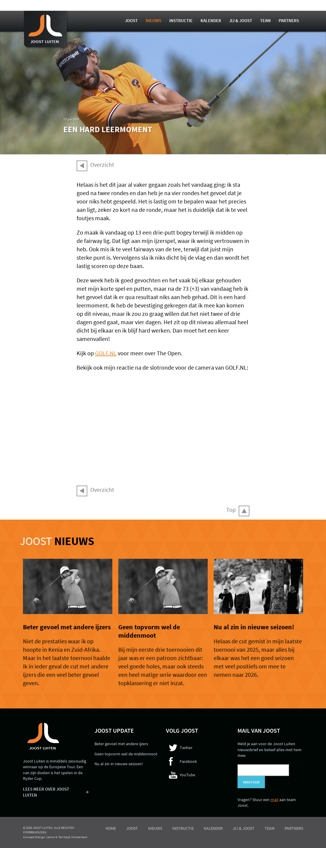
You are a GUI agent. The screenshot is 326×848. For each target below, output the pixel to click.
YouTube (187, 774)
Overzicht (102, 164)
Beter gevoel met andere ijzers (67, 627)
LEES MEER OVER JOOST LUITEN (46, 792)
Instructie (181, 20)
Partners (289, 20)
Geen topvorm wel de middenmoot (149, 631)
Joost (131, 20)
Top (231, 509)
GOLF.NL (106, 353)
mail (274, 799)
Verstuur (251, 782)
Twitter (186, 747)
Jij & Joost (240, 20)
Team (265, 20)
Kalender (211, 20)
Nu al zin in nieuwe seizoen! (254, 627)
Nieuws (153, 20)
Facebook (188, 761)
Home (110, 828)
